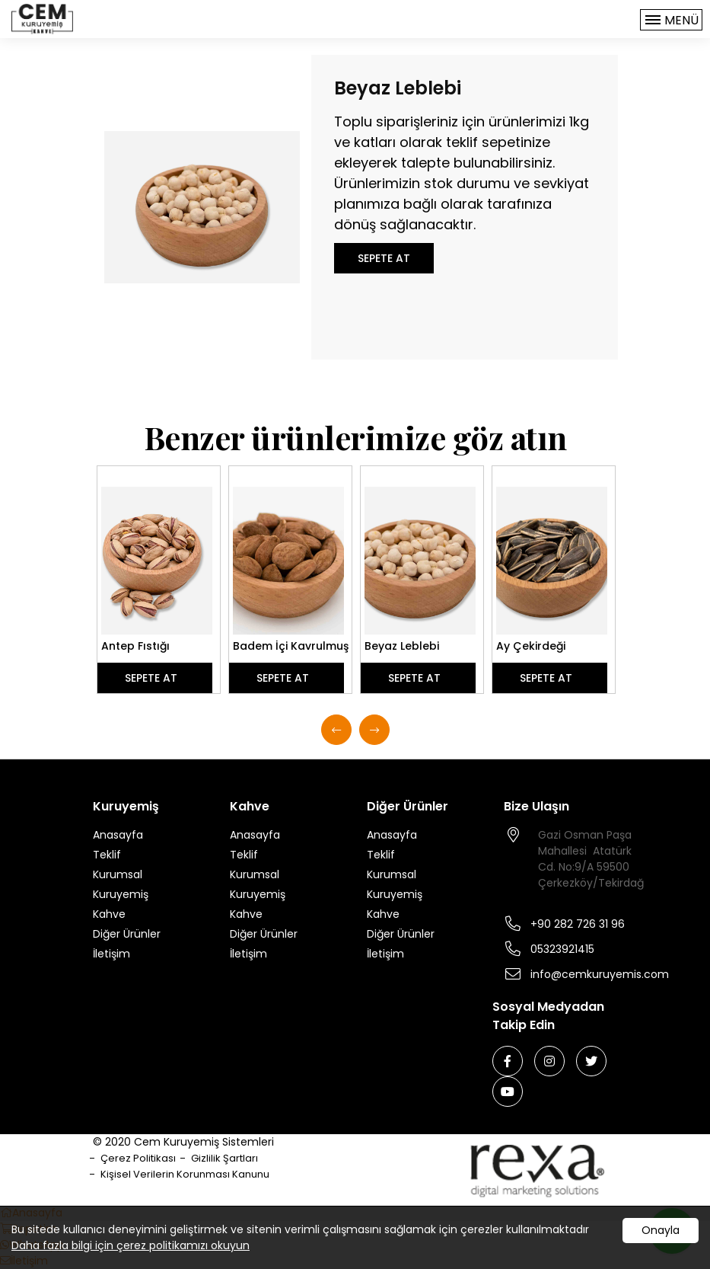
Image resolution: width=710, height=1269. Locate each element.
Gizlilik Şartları (224, 1158)
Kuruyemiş (120, 894)
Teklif (107, 854)
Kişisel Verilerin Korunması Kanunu (184, 1174)
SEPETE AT (384, 258)
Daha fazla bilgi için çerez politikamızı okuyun (130, 1245)
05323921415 (562, 949)
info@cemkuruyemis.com (599, 974)
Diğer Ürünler (127, 933)
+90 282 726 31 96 (577, 924)
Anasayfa (118, 834)
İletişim (111, 953)
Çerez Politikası (138, 1158)
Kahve (109, 914)
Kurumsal (117, 874)
